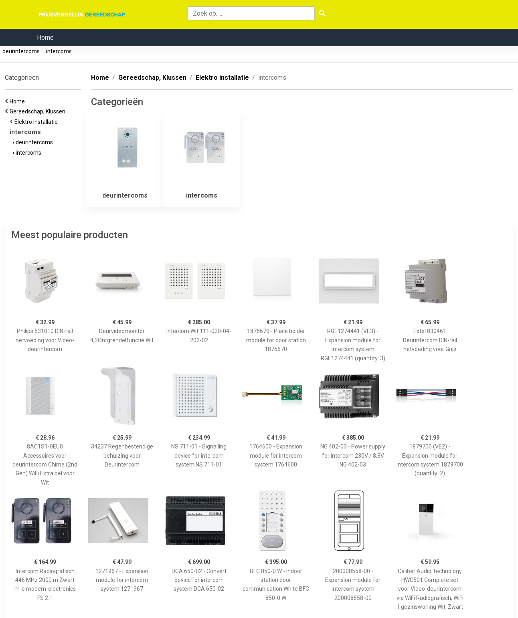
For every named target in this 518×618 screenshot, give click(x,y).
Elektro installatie (37, 122)
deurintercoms (21, 51)
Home (45, 37)
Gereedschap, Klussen (39, 111)
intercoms (59, 51)
